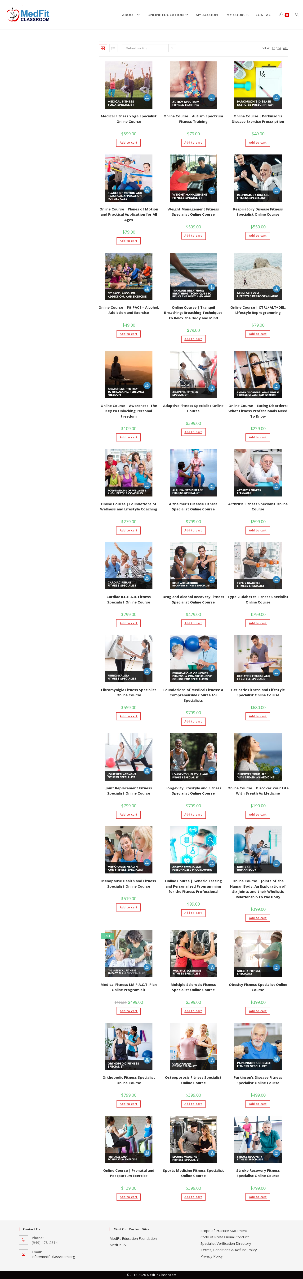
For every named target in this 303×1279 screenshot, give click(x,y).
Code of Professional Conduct (225, 1237)
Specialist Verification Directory (226, 1243)
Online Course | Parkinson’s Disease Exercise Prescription (258, 119)
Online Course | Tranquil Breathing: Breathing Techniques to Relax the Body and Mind (193, 312)
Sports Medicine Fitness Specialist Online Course (193, 1173)
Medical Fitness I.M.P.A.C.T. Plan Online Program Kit (129, 987)
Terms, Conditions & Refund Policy (229, 1249)
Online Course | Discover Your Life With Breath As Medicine (258, 791)
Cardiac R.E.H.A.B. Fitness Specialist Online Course (129, 599)
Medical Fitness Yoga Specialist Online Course (129, 119)
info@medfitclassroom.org (53, 1256)
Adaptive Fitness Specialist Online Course (193, 408)
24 (279, 48)
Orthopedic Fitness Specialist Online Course (128, 1080)
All (285, 48)
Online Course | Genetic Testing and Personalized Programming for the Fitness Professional (193, 886)
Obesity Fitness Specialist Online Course (258, 987)
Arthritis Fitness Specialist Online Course (258, 506)
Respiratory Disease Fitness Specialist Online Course (258, 212)
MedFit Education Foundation (133, 1238)
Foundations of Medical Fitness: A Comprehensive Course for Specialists (193, 695)
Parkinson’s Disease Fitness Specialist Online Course (258, 1080)
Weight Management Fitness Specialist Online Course (193, 212)
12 (273, 48)
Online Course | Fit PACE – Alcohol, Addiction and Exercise (128, 310)
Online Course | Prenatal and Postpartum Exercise (128, 1173)
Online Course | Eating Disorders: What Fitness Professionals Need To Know (258, 411)
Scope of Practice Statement (224, 1230)
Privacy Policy (212, 1256)
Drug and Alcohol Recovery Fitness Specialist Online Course (193, 599)
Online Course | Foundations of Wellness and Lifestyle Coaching (128, 506)
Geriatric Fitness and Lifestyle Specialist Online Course (258, 692)
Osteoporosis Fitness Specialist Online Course (193, 1080)
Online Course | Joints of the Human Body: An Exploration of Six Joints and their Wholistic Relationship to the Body (258, 888)
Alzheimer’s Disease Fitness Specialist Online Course (193, 506)
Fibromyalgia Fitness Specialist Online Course (128, 692)
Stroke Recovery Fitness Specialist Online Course (258, 1173)
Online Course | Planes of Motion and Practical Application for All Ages (128, 214)
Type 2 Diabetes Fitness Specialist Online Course (258, 599)
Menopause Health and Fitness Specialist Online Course (128, 883)
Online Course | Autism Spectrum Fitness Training (193, 119)
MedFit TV (118, 1244)
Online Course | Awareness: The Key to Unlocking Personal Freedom (129, 411)
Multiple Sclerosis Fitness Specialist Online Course (193, 987)
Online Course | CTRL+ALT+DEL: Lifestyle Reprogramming (258, 310)
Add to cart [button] (129, 143)
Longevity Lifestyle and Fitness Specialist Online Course (193, 791)
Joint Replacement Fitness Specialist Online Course (128, 791)
